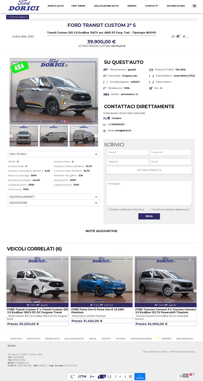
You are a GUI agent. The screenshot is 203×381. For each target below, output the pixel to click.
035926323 (16, 357)
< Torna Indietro (17, 17)
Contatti (151, 5)
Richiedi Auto (52, 338)
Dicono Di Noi (176, 5)
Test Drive (78, 5)
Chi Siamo (121, 338)
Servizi (131, 5)
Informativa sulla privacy (182, 351)
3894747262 (17, 360)
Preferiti (164, 338)
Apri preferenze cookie (155, 351)
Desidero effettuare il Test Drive (125, 209)
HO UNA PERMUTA (149, 170)
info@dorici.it (123, 130)
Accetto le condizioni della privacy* (171, 209)
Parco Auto (33, 338)
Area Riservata (184, 338)
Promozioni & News (141, 338)
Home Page (16, 338)
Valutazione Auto (106, 5)
